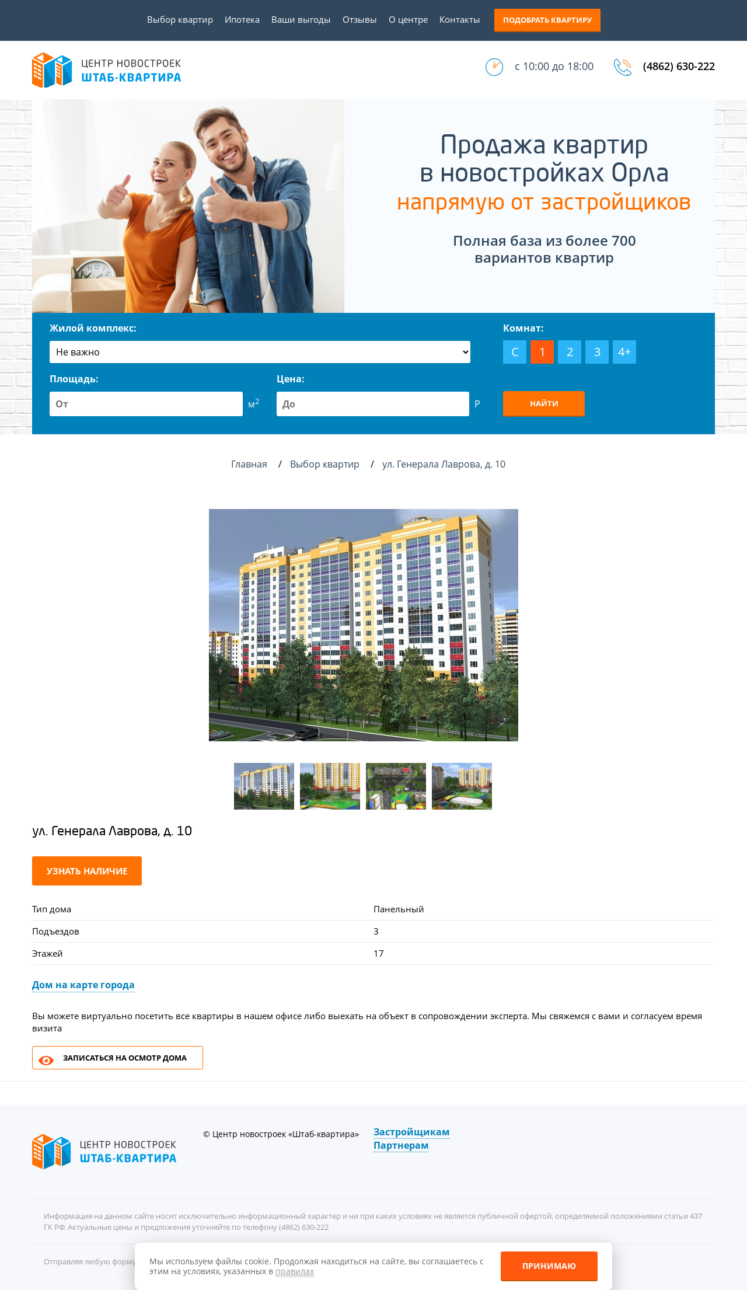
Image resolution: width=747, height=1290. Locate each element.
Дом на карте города (83, 984)
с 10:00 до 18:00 (554, 66)
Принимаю (549, 1265)
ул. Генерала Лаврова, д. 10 (445, 464)
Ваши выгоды (301, 19)
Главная (249, 464)
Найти (544, 403)
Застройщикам (412, 1131)
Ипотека (242, 19)
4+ (624, 352)
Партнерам (401, 1145)
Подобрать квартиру (547, 20)
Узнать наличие (87, 871)
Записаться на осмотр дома (125, 1057)
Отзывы (360, 19)
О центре (408, 19)
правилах (294, 1271)
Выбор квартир (180, 19)
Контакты (459, 19)
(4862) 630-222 (679, 66)
